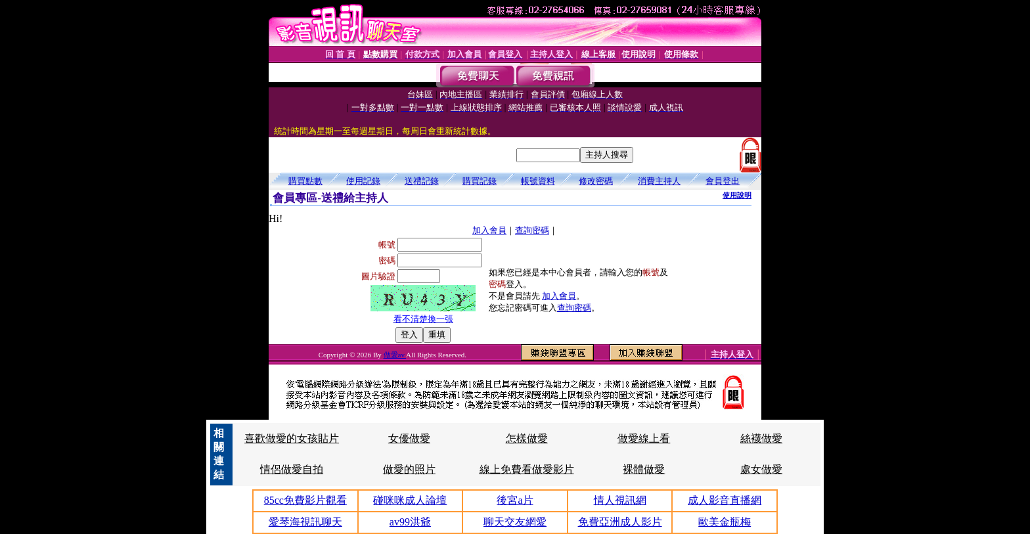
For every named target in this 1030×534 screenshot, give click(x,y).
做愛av (395, 355)
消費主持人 (659, 181)
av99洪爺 (410, 521)
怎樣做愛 (527, 438)
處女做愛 (761, 469)
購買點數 (305, 181)
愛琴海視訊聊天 (305, 521)
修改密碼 (596, 181)
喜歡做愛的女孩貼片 (291, 438)
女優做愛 (409, 438)
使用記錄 (363, 181)
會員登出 (722, 181)
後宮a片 (515, 500)
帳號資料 (538, 181)
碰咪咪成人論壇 (410, 500)
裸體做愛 (644, 469)
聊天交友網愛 (515, 521)
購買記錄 (479, 181)
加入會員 (489, 230)
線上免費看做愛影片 (527, 469)
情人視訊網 (620, 500)
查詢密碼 (532, 230)
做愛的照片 (409, 469)
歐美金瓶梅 (724, 521)
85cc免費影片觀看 (305, 500)
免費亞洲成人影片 (620, 521)
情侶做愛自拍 (291, 469)
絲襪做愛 (761, 438)
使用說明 (737, 195)
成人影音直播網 (724, 500)
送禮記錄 (422, 181)
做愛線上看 (643, 438)
